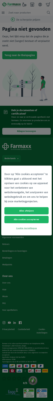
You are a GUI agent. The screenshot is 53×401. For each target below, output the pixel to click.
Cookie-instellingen (26, 228)
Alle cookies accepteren (26, 219)
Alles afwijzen (26, 211)
